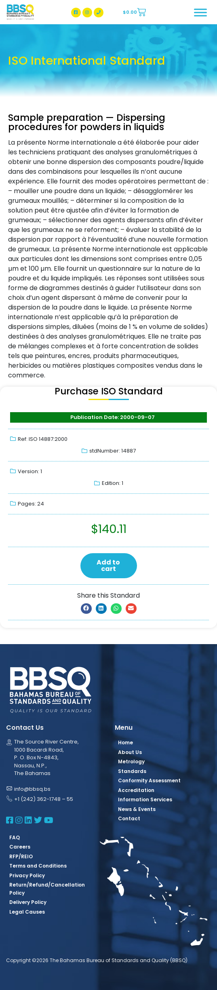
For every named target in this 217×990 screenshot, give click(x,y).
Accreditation (136, 790)
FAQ (14, 837)
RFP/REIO (21, 856)
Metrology (131, 761)
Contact (129, 818)
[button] (86, 608)
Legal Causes (27, 911)
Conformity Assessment (149, 780)
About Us (130, 752)
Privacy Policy (27, 875)
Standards (132, 771)
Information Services (145, 799)
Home (125, 742)
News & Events (137, 809)
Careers (19, 846)
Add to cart (108, 565)
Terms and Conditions (38, 865)
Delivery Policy (27, 902)
